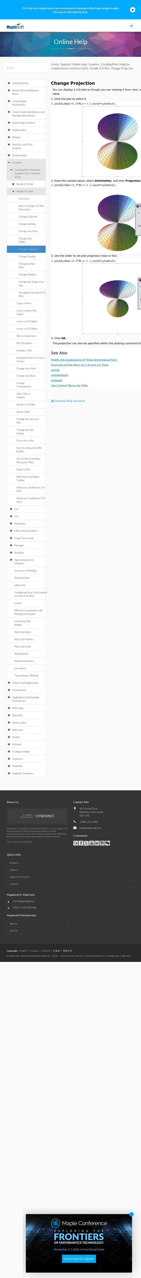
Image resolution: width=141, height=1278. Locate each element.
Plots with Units (22, 646)
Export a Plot (23, 469)
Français (34, 950)
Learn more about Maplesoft (19, 841)
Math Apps (18, 707)
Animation (19, 523)
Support (66, 64)
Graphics (17, 162)
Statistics (19, 552)
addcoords (20, 585)
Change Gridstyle (28, 216)
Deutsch (46, 950)
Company (14, 883)
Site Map (126, 955)
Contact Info (81, 802)
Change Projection (28, 249)
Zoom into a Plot (25, 440)
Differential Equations (26, 530)
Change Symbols (27, 274)
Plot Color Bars (22, 631)
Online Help (79, 64)
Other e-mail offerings (25, 907)
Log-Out (14, 930)
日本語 (56, 950)
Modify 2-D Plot (24, 184)
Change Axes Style (26, 368)
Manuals (16, 744)
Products (14, 862)
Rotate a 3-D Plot (25, 404)
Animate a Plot (24, 350)
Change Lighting (27, 223)
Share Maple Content (23, 122)
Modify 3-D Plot (24, 191)
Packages (19, 545)
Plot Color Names (23, 639)
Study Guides (19, 722)
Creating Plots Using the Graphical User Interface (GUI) (27, 173)
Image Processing (23, 538)
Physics (16, 137)
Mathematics (19, 129)
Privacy (80, 955)
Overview (24, 198)
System (16, 736)
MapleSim (17, 766)
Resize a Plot (23, 411)
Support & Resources (20, 876)
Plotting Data (21, 653)
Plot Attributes (24, 343)
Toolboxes (17, 758)
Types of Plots (24, 303)
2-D (16, 508)
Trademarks (114, 955)
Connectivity (19, 689)
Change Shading (27, 256)
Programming (19, 155)
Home (55, 64)
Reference (17, 729)
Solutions (14, 870)
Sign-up (13, 923)
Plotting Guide (21, 577)
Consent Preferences (95, 955)
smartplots (20, 668)
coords (18, 603)
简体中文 (67, 950)
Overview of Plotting (25, 570)
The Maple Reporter (23, 901)
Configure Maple (21, 751)
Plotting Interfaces (24, 660)
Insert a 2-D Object (26, 321)
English (23, 950)
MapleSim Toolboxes (23, 773)
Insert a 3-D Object (26, 328)
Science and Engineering (24, 682)
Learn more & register (79, 1258)
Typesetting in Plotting (26, 675)
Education (17, 715)
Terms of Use (68, 955)
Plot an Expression (26, 335)
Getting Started (20, 83)
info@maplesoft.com (90, 827)
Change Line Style (28, 231)
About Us (12, 802)
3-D (16, 516)
